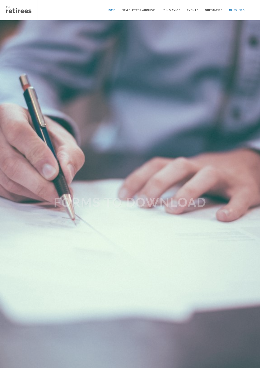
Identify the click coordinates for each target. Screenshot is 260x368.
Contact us (110, 328)
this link (24, 248)
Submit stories (112, 344)
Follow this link (32, 346)
